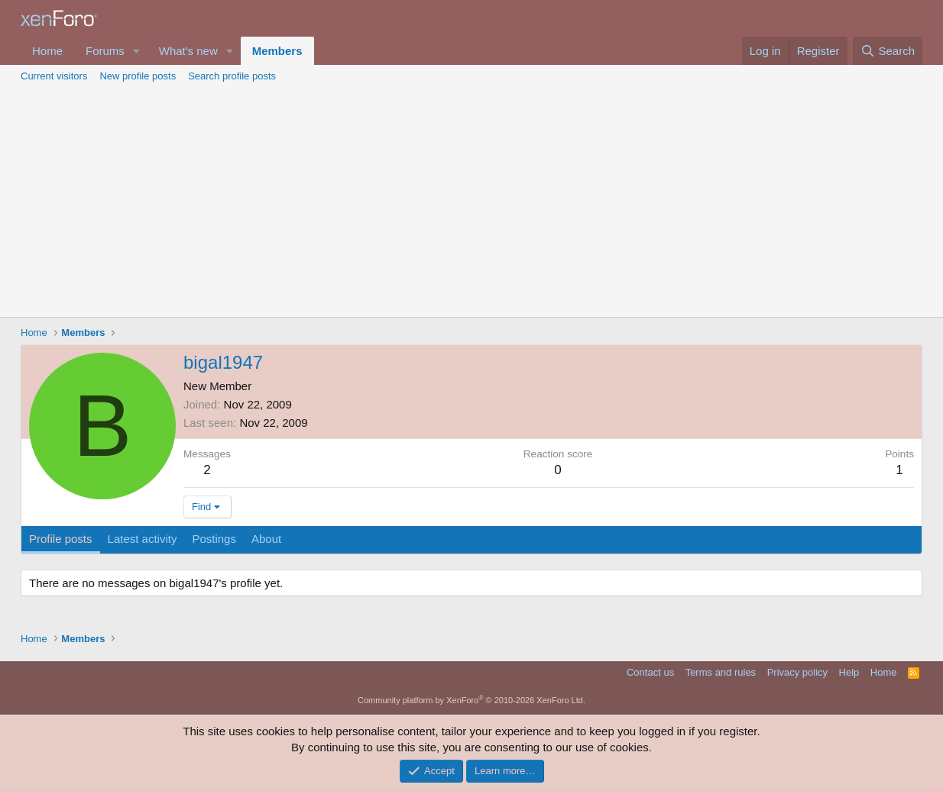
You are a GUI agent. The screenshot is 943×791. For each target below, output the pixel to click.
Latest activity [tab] (142, 538)
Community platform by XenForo (471, 700)
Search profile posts (232, 76)
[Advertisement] (471, 202)
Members (277, 50)
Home (47, 50)
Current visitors (54, 76)
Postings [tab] (214, 538)
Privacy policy (797, 672)
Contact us (650, 672)
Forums (105, 50)
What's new (188, 50)
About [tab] (266, 538)
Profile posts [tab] (60, 538)
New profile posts (137, 76)
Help (849, 672)
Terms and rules (720, 672)
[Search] (887, 51)
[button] (136, 51)
